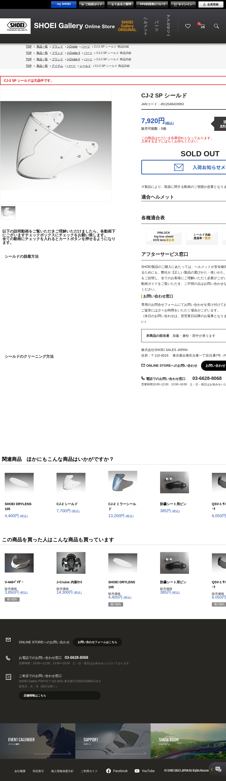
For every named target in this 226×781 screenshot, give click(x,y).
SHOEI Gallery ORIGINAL (127, 26)
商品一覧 (42, 46)
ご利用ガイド (89, 771)
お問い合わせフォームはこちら (97, 642)
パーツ (156, 26)
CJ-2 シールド (67, 504)
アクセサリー (168, 26)
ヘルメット (145, 26)
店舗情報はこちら (35, 695)
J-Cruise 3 (73, 53)
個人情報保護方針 (62, 771)
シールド (85, 66)
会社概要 (20, 771)
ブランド (57, 46)
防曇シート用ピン (173, 504)
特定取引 (38, 771)
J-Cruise (72, 46)
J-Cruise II (73, 59)
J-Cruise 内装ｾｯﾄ (69, 582)
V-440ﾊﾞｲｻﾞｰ (14, 582)
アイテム (57, 66)
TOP (29, 46)
